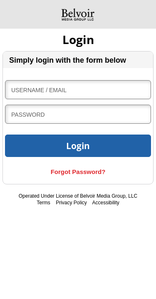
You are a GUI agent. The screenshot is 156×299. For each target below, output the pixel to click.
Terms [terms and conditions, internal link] (43, 203)
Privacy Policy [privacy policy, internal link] (71, 203)
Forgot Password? (78, 171)
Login (78, 146)
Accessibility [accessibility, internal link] (105, 203)
